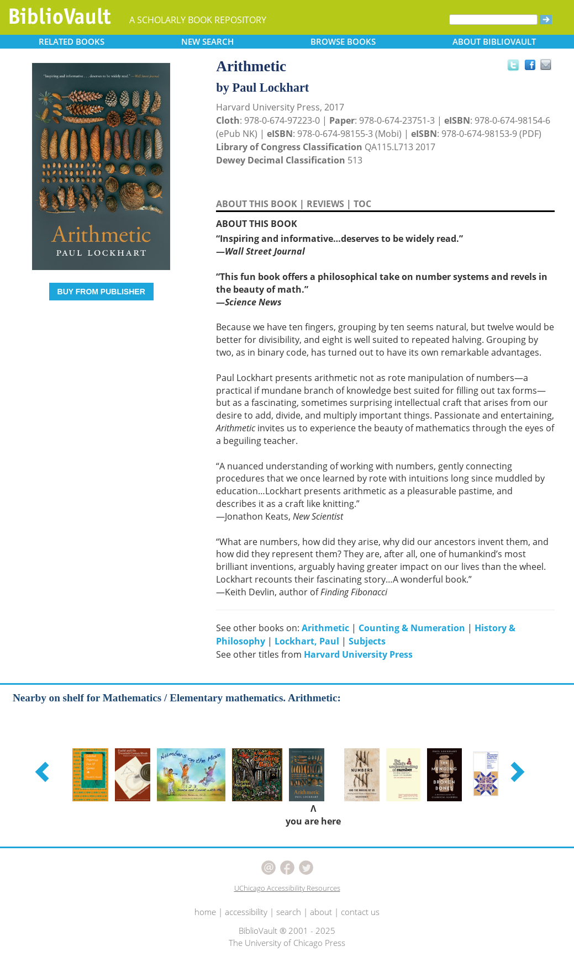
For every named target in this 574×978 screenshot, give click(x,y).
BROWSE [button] (343, 41)
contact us (360, 911)
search (288, 911)
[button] (44, 771)
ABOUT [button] (494, 41)
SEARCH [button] (207, 41)
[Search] (493, 19)
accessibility (246, 911)
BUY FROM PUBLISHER (101, 291)
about (321, 911)
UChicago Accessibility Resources (287, 888)
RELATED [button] (71, 41)
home (205, 911)
